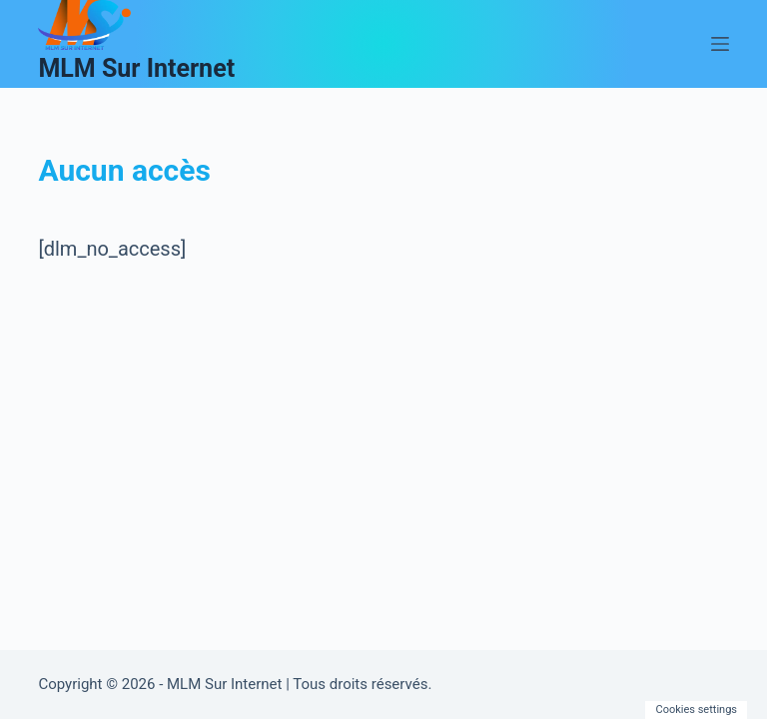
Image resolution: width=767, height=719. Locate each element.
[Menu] (720, 44)
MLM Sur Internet (136, 68)
